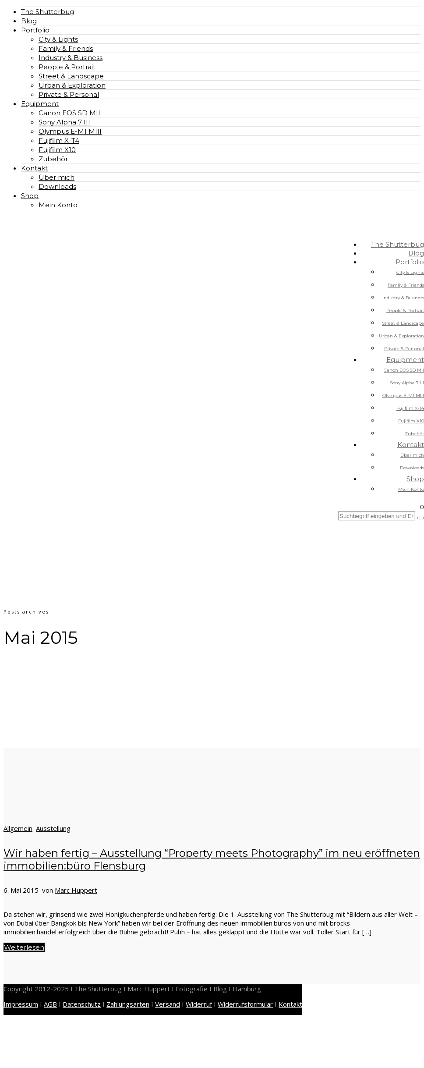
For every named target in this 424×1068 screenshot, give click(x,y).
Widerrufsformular (245, 1004)
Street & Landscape (71, 76)
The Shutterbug (47, 11)
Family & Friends (66, 48)
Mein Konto (58, 205)
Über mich (56, 177)
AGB (50, 1004)
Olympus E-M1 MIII (70, 131)
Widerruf (199, 1004)
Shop (30, 196)
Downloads (57, 186)
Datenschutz (82, 1004)
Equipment (40, 103)
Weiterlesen (24, 947)
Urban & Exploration (72, 85)
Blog (29, 21)
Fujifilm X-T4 (59, 140)
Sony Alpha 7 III (64, 122)
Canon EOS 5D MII (69, 113)
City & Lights (58, 39)
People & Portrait (67, 67)
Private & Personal (69, 94)
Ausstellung (53, 828)
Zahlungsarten (127, 1004)
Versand (167, 1004)
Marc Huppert (76, 890)
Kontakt (34, 168)
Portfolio (35, 30)
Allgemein (18, 828)
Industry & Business (70, 57)
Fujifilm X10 (57, 149)
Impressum (21, 1004)
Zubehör (53, 159)
